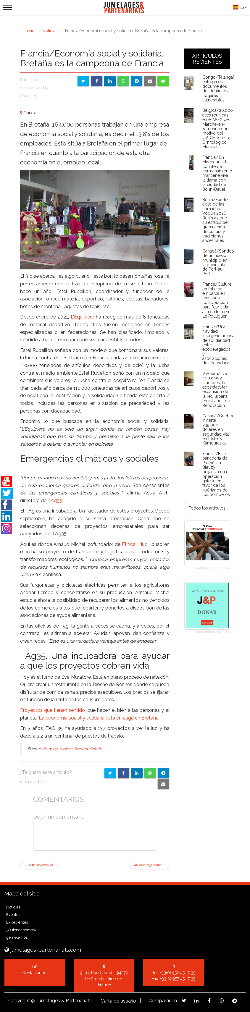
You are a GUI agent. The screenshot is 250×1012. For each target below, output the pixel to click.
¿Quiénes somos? (21, 930)
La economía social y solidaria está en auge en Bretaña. (99, 718)
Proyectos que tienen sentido (52, 710)
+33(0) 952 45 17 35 (177, 972)
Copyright (19, 1000)
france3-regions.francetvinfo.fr (72, 748)
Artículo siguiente (149, 865)
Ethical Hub (135, 544)
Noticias (49, 30)
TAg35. (55, 500)
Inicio (30, 30)
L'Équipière (82, 317)
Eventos (13, 914)
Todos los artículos (207, 508)
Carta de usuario (118, 1001)
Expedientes (17, 922)
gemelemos (17, 937)
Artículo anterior (39, 865)
